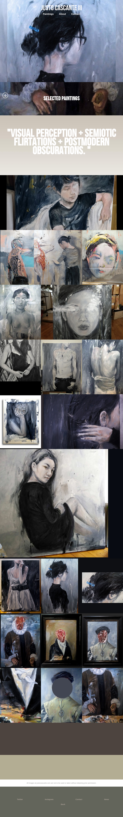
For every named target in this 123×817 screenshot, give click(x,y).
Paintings (48, 14)
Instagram (49, 799)
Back (63, 804)
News (106, 799)
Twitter (20, 799)
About (62, 14)
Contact (75, 14)
